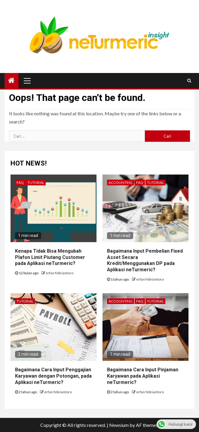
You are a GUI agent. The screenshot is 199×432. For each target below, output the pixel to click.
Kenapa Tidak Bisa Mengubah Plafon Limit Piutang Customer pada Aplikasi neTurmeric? (50, 257)
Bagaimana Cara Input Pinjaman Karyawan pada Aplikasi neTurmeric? (142, 376)
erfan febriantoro (59, 273)
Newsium (119, 425)
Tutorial (35, 182)
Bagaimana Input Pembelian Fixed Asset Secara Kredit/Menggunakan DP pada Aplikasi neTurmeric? (145, 260)
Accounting (121, 182)
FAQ (20, 182)
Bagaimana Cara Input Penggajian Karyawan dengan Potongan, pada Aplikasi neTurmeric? (53, 376)
